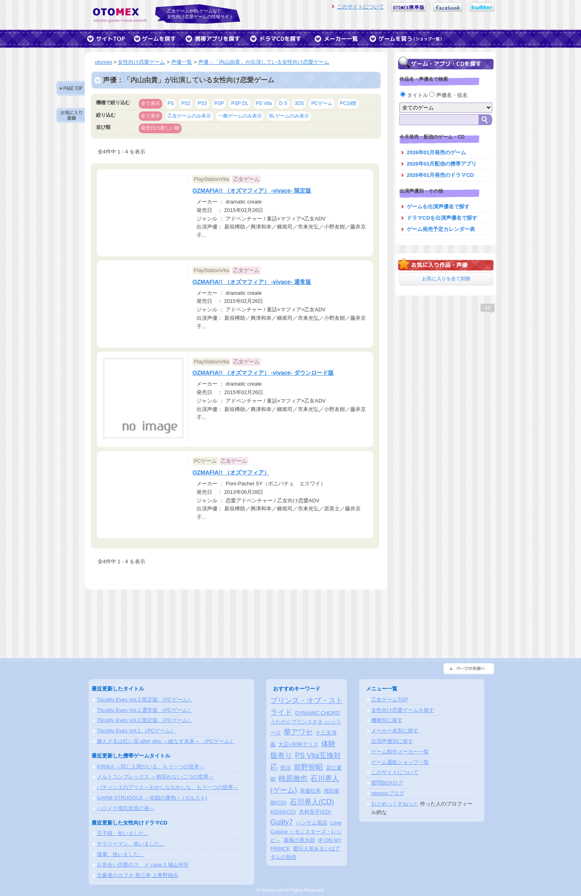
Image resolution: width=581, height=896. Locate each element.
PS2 (185, 103)
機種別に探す (387, 720)
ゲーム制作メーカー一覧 (400, 752)
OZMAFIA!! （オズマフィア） (231, 472)
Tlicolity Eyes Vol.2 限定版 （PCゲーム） (145, 720)
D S (283, 103)
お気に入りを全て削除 (446, 278)
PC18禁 (348, 103)
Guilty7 (281, 822)
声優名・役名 (448, 95)
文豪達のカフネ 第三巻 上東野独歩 (137, 875)
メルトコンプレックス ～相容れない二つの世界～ (155, 777)
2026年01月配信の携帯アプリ (442, 164)
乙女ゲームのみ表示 (189, 116)
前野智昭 (308, 767)
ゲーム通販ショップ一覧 (400, 762)
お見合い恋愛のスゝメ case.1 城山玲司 (143, 865)
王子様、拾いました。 (123, 833)
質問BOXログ (387, 783)
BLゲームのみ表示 (289, 116)
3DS (299, 103)
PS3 (202, 103)
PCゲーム (321, 103)
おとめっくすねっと (394, 804)
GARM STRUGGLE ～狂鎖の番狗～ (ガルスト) (152, 798)
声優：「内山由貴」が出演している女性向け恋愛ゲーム (263, 62)
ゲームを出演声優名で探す (438, 207)
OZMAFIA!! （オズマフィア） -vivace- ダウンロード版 (263, 372)
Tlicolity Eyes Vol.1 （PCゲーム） (136, 731)
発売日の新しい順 (160, 128)
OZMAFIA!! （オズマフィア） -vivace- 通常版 (251, 282)
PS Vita (264, 103)
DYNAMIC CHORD (317, 713)
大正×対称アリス (298, 744)
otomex (103, 62)
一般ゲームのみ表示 (240, 116)
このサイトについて (360, 7)
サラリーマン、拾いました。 (131, 844)
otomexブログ (387, 793)
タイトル (414, 95)
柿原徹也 (292, 778)
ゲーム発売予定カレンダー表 (441, 229)
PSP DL (240, 103)
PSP (219, 103)
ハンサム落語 (311, 823)
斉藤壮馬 (310, 791)
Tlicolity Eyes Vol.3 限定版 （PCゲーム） (145, 700)
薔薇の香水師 (299, 840)
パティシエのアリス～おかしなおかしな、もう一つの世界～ (167, 787)
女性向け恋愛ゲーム (141, 62)
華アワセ (298, 732)
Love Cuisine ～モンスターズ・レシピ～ (306, 832)
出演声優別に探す (392, 741)
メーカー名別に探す (394, 731)
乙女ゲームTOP (389, 700)
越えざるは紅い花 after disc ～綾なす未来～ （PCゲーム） (166, 741)
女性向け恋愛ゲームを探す (402, 710)
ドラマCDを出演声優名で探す (442, 218)
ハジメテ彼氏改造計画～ (126, 808)
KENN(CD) (283, 812)
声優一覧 (181, 62)
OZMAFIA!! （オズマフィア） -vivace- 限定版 (251, 190)
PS (170, 103)
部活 (285, 768)
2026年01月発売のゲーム (436, 152)
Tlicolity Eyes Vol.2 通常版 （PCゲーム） (145, 710)
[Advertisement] (445, 365)
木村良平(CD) (315, 812)
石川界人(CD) (312, 802)
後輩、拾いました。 (120, 854)
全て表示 (150, 103)
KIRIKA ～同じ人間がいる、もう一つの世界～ (151, 767)
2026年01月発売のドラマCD (440, 175)
